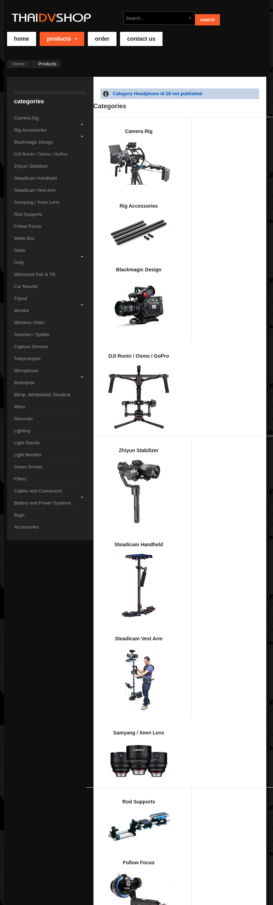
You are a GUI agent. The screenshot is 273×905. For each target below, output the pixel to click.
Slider (250, 333)
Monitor (109, 477)
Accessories (203, 793)
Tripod (250, 405)
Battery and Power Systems (109, 804)
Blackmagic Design (203, 155)
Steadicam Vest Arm (203, 259)
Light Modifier (109, 728)
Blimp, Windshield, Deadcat (250, 570)
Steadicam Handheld (156, 260)
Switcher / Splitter (203, 481)
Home (19, 64)
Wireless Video (156, 485)
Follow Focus (156, 335)
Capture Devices (250, 480)
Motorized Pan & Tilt (156, 408)
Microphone (156, 556)
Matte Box (203, 335)
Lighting (203, 647)
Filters (203, 718)
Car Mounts (203, 394)
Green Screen (156, 719)
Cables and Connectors (250, 724)
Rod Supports (109, 339)
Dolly (109, 396)
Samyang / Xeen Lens (250, 243)
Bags (156, 801)
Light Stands (250, 653)
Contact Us (141, 39)
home (21, 39)
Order (102, 39)
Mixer (109, 639)
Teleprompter (109, 552)
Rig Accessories (156, 150)
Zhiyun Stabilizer (109, 249)
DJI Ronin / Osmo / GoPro (250, 164)
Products (62, 39)
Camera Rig (109, 145)
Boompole (203, 552)
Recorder (156, 642)
